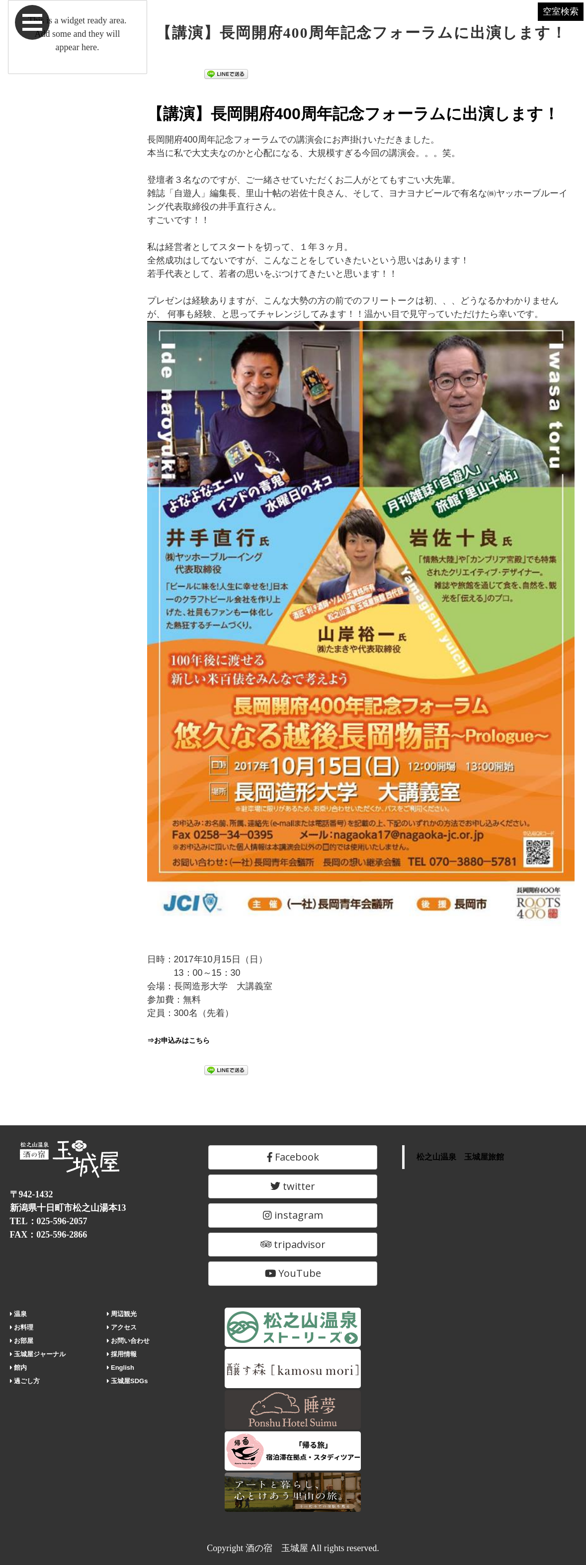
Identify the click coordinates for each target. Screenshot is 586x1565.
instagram (293, 1215)
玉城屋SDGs (127, 1381)
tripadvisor (293, 1244)
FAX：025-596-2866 (48, 1235)
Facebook (293, 1157)
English (120, 1367)
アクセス (122, 1327)
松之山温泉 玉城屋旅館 (460, 1157)
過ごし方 (25, 1381)
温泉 (18, 1314)
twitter (292, 1186)
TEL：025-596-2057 (48, 1221)
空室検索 (541, 24)
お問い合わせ (128, 1340)
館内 (18, 1367)
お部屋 (22, 1340)
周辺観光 (122, 1314)
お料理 (22, 1327)
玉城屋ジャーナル (38, 1354)
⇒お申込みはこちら (187, 1040)
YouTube (293, 1273)
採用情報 (122, 1354)
